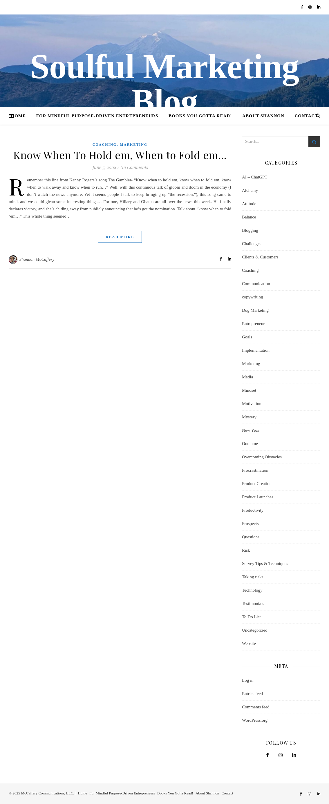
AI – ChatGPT (254, 177)
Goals (247, 337)
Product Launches (257, 497)
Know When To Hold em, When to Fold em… (120, 155)
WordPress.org (254, 720)
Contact (306, 116)
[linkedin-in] (318, 7)
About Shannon (263, 116)
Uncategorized (254, 630)
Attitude (249, 203)
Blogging (250, 230)
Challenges (251, 243)
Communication (256, 283)
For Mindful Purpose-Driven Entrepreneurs (97, 116)
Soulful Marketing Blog (164, 84)
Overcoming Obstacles (262, 457)
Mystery (249, 417)
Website (249, 643)
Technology (252, 590)
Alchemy (250, 190)
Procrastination (255, 470)
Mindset (249, 390)
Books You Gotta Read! (200, 116)
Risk (246, 550)
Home (18, 116)
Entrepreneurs (254, 323)
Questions (250, 537)
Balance (249, 217)
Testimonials (253, 603)
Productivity (252, 510)
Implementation (256, 350)
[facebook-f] (302, 7)
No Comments (134, 167)
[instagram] (310, 7)
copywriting (252, 297)
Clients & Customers (260, 257)
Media (247, 377)
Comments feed (256, 707)
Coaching (105, 145)
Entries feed (252, 693)
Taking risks (252, 577)
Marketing (133, 145)
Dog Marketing (255, 310)
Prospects (250, 523)
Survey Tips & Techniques (265, 563)
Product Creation (257, 483)
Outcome (250, 443)
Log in (248, 680)
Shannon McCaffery (37, 259)
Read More (120, 237)
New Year (250, 430)
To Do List (251, 617)
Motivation (251, 403)
